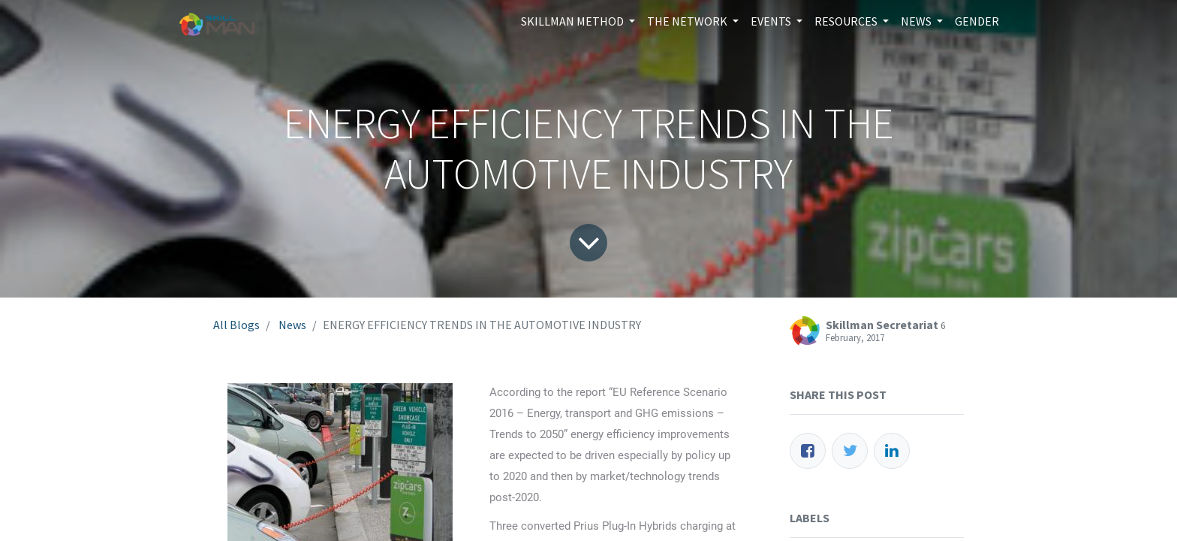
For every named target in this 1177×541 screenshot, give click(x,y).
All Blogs (236, 324)
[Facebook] (808, 451)
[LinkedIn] (892, 451)
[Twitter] (850, 451)
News (292, 324)
